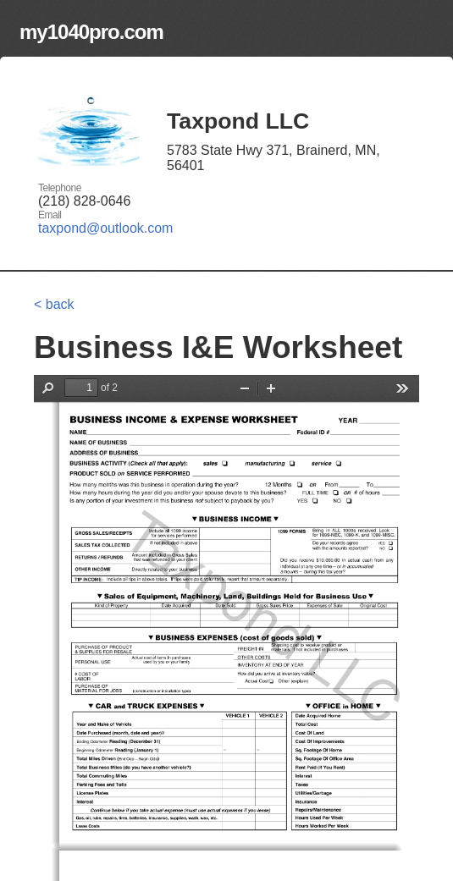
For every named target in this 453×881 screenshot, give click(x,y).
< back (54, 304)
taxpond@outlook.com (105, 228)
